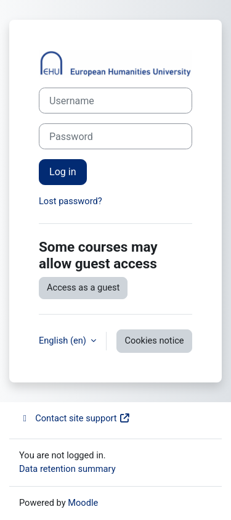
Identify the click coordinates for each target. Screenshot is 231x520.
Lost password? (70, 201)
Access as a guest (83, 287)
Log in (62, 172)
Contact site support (75, 418)
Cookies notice (154, 340)
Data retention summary (67, 468)
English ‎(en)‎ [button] (63, 340)
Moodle (83, 502)
